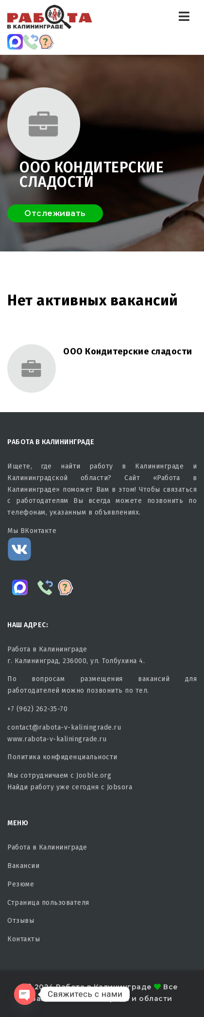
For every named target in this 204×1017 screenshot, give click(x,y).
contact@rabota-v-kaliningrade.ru (64, 727)
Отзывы (20, 921)
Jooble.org (93, 775)
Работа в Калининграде (47, 847)
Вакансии (23, 866)
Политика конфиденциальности (62, 757)
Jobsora (120, 787)
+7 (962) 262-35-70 (37, 709)
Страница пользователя (48, 903)
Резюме (20, 884)
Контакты (23, 939)
